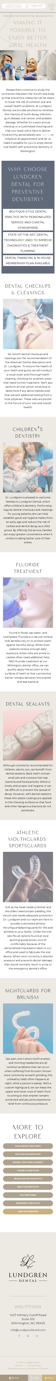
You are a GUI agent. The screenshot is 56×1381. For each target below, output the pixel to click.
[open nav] (51, 6)
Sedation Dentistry (28, 1187)
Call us (46, 134)
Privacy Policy (34, 1365)
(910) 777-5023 (28, 1307)
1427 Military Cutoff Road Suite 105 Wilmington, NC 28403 (28, 1319)
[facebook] (19, 1336)
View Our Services (28, 1211)
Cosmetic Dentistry (28, 1170)
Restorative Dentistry (28, 1154)
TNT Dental (43, 1368)
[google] (28, 1336)
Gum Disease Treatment (28, 1146)
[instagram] (37, 1336)
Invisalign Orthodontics (28, 1179)
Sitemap (19, 1365)
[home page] (24, 6)
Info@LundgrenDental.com (28, 1330)
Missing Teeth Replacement (28, 1162)
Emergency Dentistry (28, 1203)
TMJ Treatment (28, 1195)
